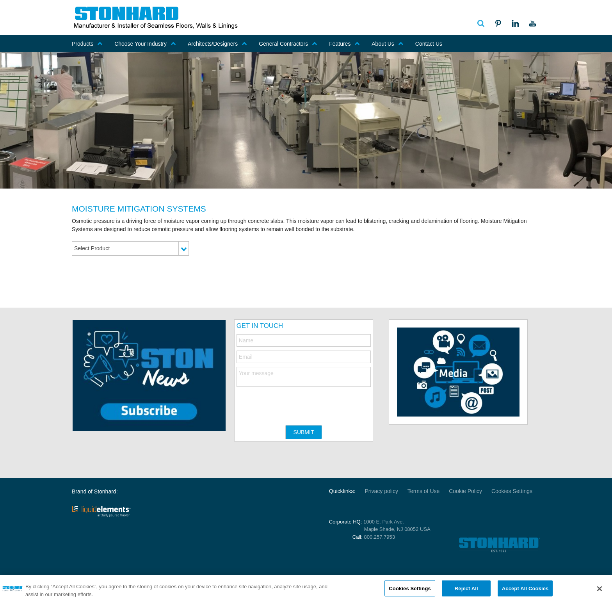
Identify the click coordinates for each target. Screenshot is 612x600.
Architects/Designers (217, 44)
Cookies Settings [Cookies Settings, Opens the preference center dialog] (410, 591)
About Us (388, 44)
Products (87, 44)
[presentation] (296, 402)
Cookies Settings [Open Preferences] (511, 491)
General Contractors (288, 44)
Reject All (466, 591)
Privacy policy (381, 491)
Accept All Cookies (525, 591)
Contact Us (428, 44)
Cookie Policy (465, 491)
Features (344, 44)
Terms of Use (423, 491)
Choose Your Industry (145, 44)
